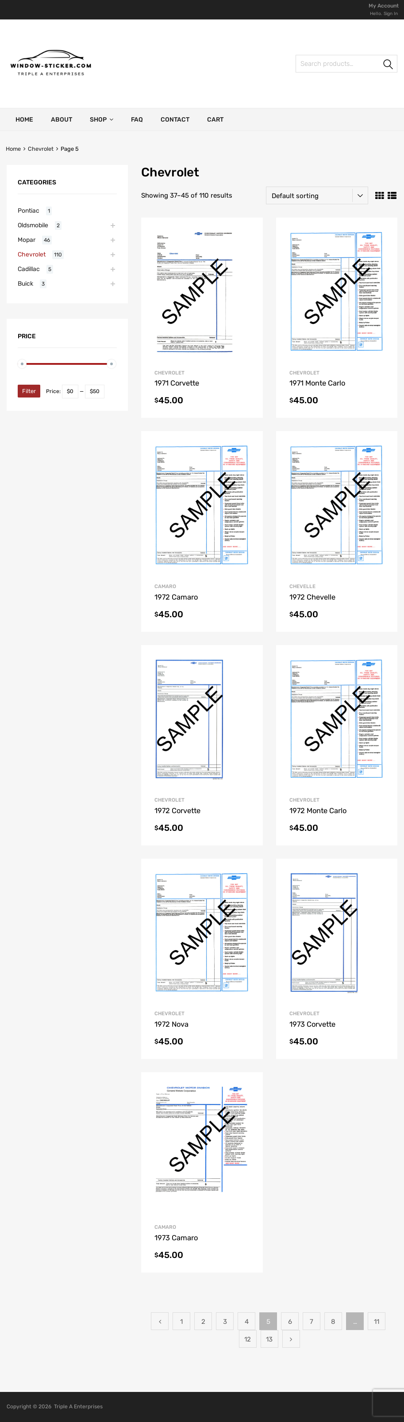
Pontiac (28, 210)
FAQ (137, 119)
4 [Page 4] (247, 1322)
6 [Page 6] (290, 1322)
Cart (215, 119)
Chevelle (302, 586)
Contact (175, 119)
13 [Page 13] (269, 1339)
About (61, 119)
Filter (29, 391)
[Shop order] (317, 195)
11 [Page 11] (376, 1322)
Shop (101, 119)
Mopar (26, 239)
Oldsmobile (33, 225)
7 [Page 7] (311, 1322)
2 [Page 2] (203, 1322)
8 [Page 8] (333, 1322)
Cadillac (29, 268)
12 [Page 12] (247, 1339)
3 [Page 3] (225, 1322)
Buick (25, 283)
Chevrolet (41, 148)
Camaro (165, 586)
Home (24, 119)
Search (388, 65)
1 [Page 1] (181, 1322)
